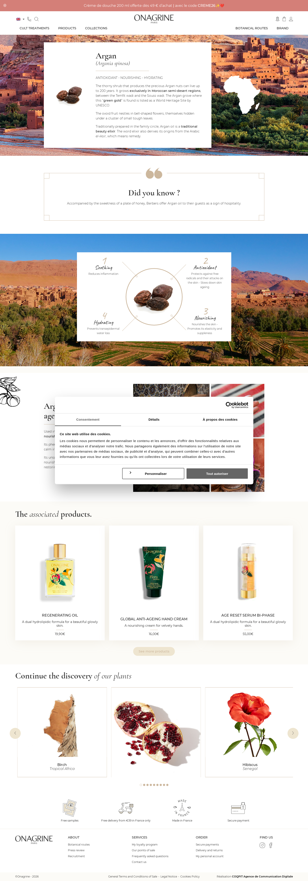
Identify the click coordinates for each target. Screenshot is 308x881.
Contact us (139, 862)
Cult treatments (34, 28)
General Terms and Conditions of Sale (132, 876)
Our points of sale (143, 850)
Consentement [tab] (87, 419)
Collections (96, 28)
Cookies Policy (190, 876)
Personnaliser (148, 473)
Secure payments (207, 844)
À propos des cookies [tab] (220, 419)
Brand (283, 28)
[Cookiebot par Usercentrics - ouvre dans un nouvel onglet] (229, 405)
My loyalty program (145, 844)
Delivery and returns (209, 850)
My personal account (210, 856)
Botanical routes (251, 28)
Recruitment (76, 856)
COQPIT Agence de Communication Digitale (262, 876)
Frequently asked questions (150, 856)
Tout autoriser (217, 473)
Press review (76, 850)
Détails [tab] (154, 419)
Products (67, 28)
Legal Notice (169, 876)
